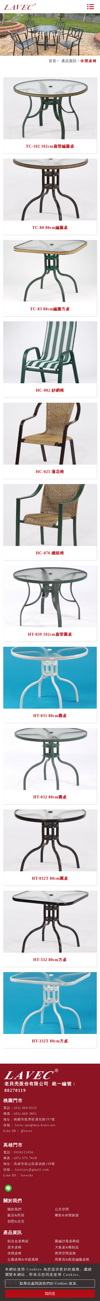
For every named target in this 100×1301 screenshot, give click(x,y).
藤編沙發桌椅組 (67, 1241)
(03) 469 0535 (25, 1108)
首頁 (52, 61)
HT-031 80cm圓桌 (50, 715)
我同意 (50, 1293)
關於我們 (12, 1200)
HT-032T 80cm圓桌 (50, 878)
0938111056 (23, 1152)
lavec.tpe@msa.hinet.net (35, 1125)
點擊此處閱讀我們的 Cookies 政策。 (50, 1283)
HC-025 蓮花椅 (50, 471)
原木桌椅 (14, 1247)
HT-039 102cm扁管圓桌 (50, 634)
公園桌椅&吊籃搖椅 (23, 1259)
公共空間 (62, 1209)
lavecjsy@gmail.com (32, 1169)
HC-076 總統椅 (50, 553)
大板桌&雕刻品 (67, 1247)
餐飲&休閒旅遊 (67, 1215)
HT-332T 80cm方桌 (50, 1041)
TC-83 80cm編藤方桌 (50, 309)
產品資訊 (68, 61)
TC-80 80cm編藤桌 (50, 227)
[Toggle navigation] (90, 6)
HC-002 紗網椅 (50, 390)
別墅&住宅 (15, 1221)
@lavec (27, 1131)
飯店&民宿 (15, 1215)
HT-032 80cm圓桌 (50, 797)
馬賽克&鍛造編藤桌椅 (72, 1259)
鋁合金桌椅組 (18, 1241)
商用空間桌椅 (65, 1253)
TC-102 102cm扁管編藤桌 (50, 146)
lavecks (27, 1175)
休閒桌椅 (14, 1253)
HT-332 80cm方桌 (50, 960)
